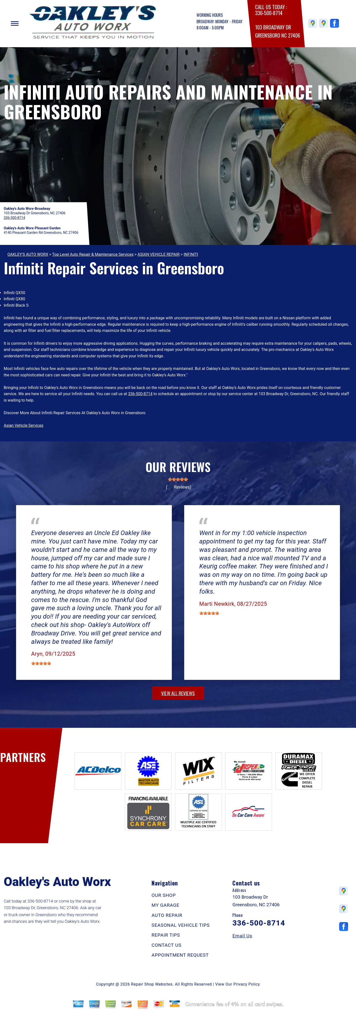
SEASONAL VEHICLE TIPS (181, 925)
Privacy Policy (246, 984)
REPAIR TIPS (166, 935)
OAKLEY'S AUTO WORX (27, 254)
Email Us (242, 935)
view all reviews (178, 692)
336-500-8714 (268, 13)
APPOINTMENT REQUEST (180, 955)
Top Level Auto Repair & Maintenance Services (93, 254)
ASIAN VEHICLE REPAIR (158, 254)
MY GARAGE (165, 905)
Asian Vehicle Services (23, 425)
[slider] (178, 479)
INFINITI (191, 254)
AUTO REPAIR (167, 915)
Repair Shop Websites (152, 984)
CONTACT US (166, 945)
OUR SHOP (164, 895)
